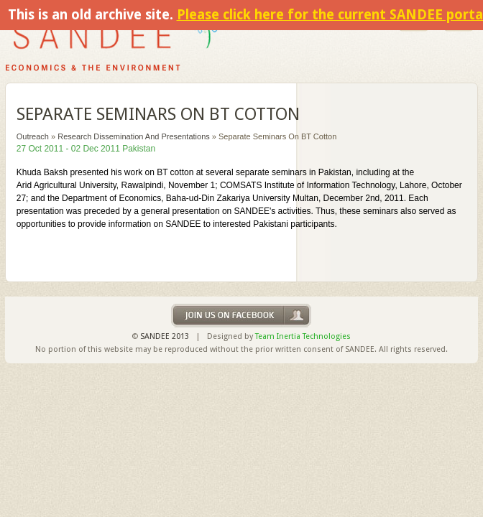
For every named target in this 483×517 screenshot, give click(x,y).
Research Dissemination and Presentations (134, 136)
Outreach (33, 136)
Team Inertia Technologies (303, 336)
